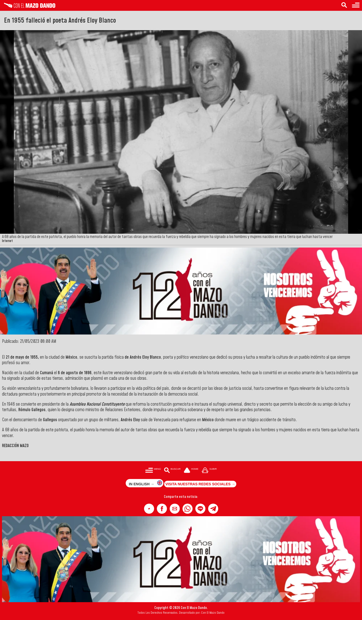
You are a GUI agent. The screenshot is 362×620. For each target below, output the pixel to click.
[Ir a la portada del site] (191, 470)
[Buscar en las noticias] (344, 5)
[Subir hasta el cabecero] (209, 470)
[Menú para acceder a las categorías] (355, 5)
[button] (149, 509)
